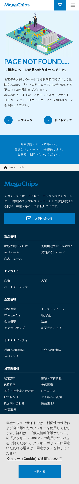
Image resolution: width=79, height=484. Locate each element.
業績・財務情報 (51, 378)
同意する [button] (40, 471)
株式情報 (47, 384)
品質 (44, 280)
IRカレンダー (12, 397)
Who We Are (12, 315)
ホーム (12, 167)
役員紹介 (47, 315)
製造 (7, 280)
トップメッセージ (53, 309)
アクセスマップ (14, 328)
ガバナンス (11, 356)
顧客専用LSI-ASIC (16, 246)
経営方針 (10, 378)
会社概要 (10, 321)
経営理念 (10, 309)
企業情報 (10, 299)
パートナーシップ (16, 287)
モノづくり (11, 271)
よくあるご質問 (51, 397)
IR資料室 (10, 384)
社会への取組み (51, 350)
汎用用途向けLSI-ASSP (56, 246)
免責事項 (10, 409)
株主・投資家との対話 (19, 391)
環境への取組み (14, 350)
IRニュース (48, 391)
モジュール (11, 252)
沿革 (44, 321)
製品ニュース (13, 258)
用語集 (48, 403)
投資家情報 (11, 368)
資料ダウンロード (53, 252)
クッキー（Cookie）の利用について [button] (34, 459)
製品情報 (10, 236)
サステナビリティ (16, 340)
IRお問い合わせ (14, 403)
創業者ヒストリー (53, 328)
